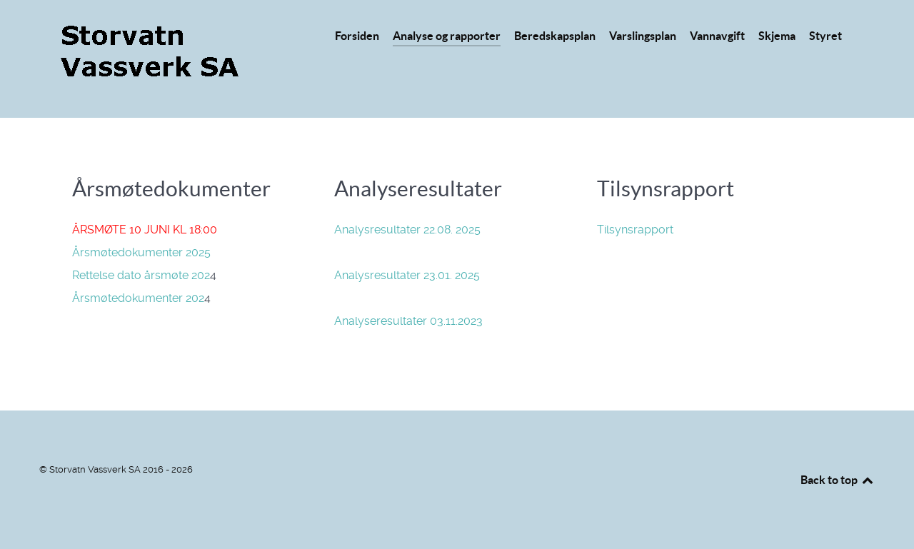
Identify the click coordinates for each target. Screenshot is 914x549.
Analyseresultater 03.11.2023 (408, 321)
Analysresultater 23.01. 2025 (407, 275)
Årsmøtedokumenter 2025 (141, 252)
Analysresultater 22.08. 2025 (407, 229)
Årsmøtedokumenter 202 (138, 298)
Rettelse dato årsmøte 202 (141, 275)
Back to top (837, 479)
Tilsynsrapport (635, 229)
